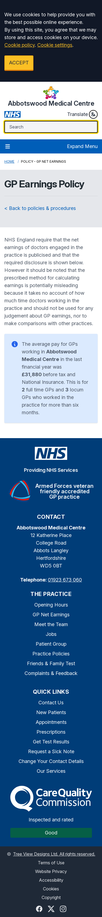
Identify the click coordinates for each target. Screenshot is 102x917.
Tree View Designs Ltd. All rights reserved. (54, 854)
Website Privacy (51, 871)
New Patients (51, 712)
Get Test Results (51, 742)
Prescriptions (51, 732)
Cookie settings (54, 45)
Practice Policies (51, 654)
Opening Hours (51, 605)
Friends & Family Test (51, 663)
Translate (82, 114)
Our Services (51, 771)
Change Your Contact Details (51, 761)
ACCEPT (19, 62)
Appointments (51, 722)
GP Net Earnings (51, 614)
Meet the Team (51, 624)
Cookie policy (19, 45)
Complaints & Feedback (51, 673)
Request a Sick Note (51, 751)
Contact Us (51, 702)
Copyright (51, 897)
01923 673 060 (65, 580)
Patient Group (51, 644)
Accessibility (51, 880)
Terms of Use (51, 862)
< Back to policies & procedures (40, 208)
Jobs (51, 634)
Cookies (51, 888)
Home (9, 161)
